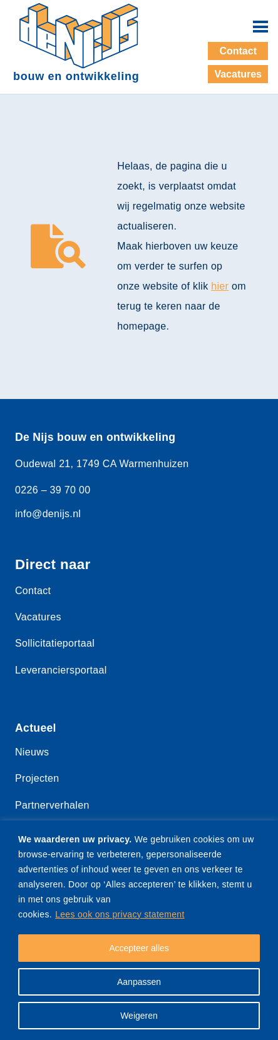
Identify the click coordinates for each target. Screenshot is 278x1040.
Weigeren (139, 1016)
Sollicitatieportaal (55, 643)
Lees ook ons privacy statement (119, 914)
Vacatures (38, 617)
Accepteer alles (139, 948)
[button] (260, 26)
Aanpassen (139, 982)
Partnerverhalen (52, 805)
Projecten (37, 778)
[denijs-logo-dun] (78, 36)
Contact (33, 590)
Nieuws (32, 752)
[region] (139, 930)
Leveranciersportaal (61, 670)
